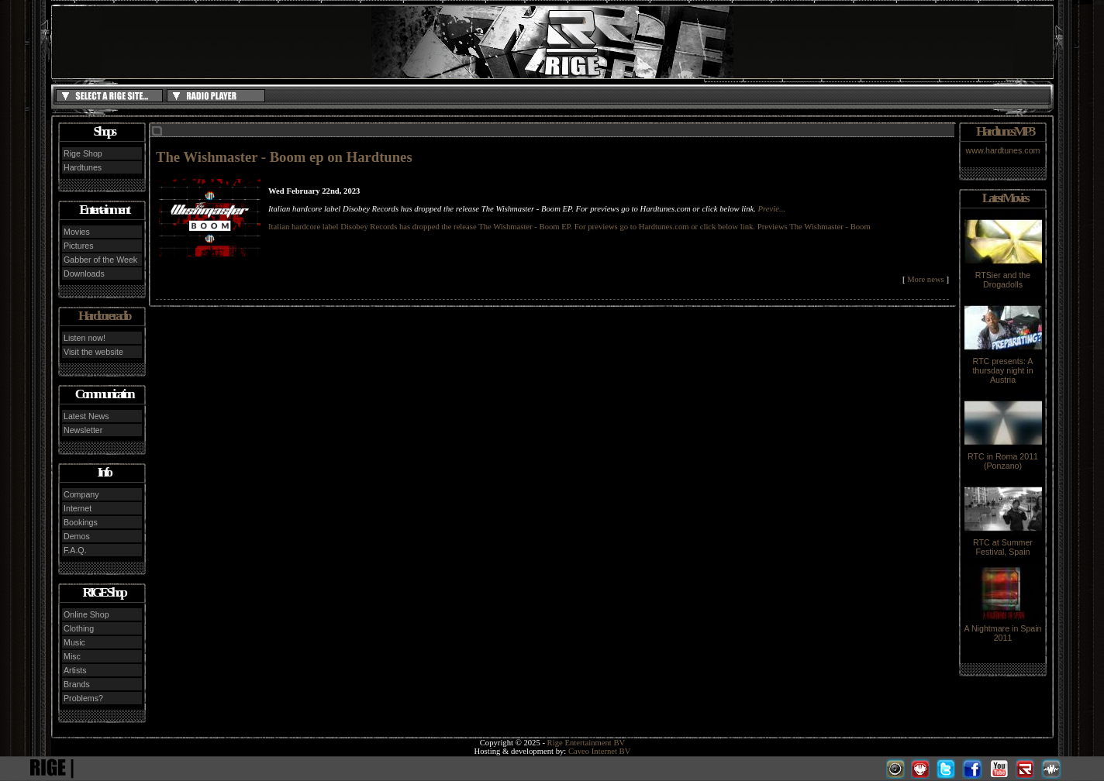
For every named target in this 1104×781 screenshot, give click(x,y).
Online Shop (86, 614)
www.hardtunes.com (1003, 150)
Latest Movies (1004, 198)
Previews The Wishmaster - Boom (814, 226)
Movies (77, 231)
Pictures (79, 245)
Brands (77, 684)
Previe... (771, 209)
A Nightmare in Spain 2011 (1002, 629)
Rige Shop (83, 153)
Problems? (83, 698)
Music (74, 642)
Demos (77, 536)
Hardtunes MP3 (1004, 131)
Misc (72, 656)
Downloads (84, 273)
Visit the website (93, 351)
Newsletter (83, 430)
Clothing (79, 628)
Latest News (86, 416)
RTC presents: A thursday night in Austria (1003, 366)
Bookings (81, 522)
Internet (77, 508)
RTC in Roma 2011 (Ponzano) (1003, 457)
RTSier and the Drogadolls (1003, 276)
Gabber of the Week (100, 259)
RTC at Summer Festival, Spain (1003, 543)
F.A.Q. (75, 550)
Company (81, 494)
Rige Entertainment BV (586, 742)
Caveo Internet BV (599, 751)
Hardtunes (83, 167)
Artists (75, 670)
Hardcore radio (103, 315)
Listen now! (84, 337)
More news (925, 279)
